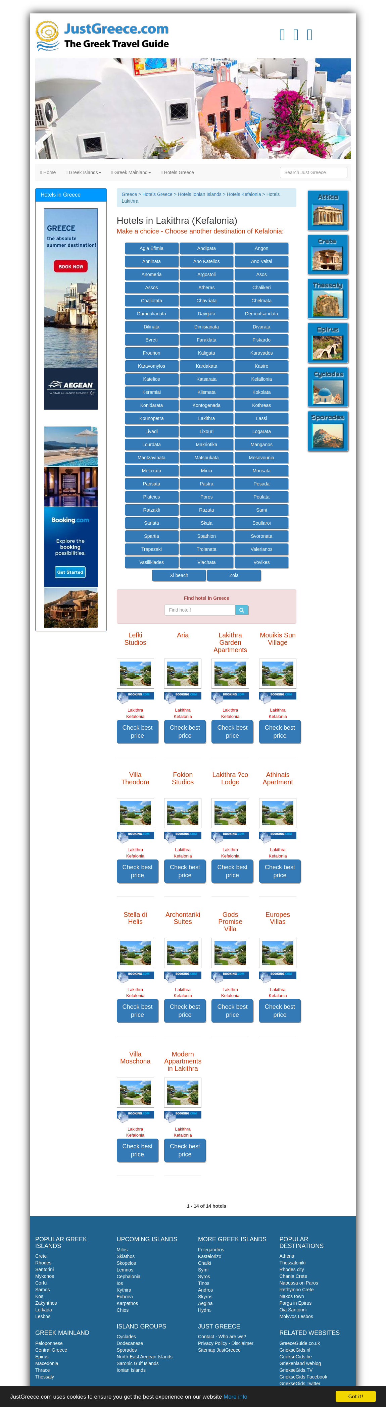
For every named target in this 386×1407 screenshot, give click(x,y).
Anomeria (152, 274)
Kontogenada (207, 405)
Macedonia (46, 1363)
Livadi (151, 431)
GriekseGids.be (296, 1356)
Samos (42, 1289)
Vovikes (261, 562)
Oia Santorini (293, 1309)
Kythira (124, 1290)
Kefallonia (261, 379)
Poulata (262, 497)
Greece (129, 194)
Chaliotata (151, 300)
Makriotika (207, 444)
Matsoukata (206, 457)
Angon (261, 248)
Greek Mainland (131, 172)
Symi (203, 1269)
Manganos (262, 444)
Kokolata (261, 392)
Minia (206, 470)
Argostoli (206, 274)
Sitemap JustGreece (219, 1350)
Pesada (262, 483)
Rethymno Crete (297, 1289)
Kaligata (206, 353)
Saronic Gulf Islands (138, 1363)
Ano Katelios (206, 261)
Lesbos (42, 1316)
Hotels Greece (177, 172)
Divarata (261, 326)
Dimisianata (206, 326)
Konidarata (151, 405)
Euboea (125, 1296)
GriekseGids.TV (296, 1370)
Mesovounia (262, 457)
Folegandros (211, 1249)
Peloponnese (49, 1343)
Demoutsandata (261, 313)
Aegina (205, 1303)
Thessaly (44, 1376)
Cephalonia (129, 1276)
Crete (41, 1256)
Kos (39, 1296)
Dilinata (151, 326)
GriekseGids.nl (295, 1350)
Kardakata (206, 366)
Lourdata (151, 444)
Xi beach (179, 575)
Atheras (206, 287)
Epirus (42, 1356)
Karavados (261, 353)
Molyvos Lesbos (296, 1316)
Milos (122, 1249)
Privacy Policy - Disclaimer (225, 1343)
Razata (206, 510)
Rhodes (43, 1262)
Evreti (152, 340)
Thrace (42, 1370)
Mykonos (44, 1276)
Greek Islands (83, 172)
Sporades (127, 1350)
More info (235, 1397)
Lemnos (125, 1269)
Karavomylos (151, 366)
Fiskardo (261, 340)
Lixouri (206, 431)
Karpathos (127, 1303)
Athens (287, 1256)
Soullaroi (261, 523)
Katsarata (206, 379)
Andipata (206, 248)
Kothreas (261, 405)
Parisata (151, 483)
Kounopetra (151, 418)
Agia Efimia (151, 248)
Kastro (261, 366)
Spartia (151, 536)
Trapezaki (151, 549)
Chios (123, 1310)
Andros (205, 1290)
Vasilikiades (151, 562)
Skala (206, 523)
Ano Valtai (261, 261)
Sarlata (151, 523)
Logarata (261, 431)
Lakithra (206, 418)
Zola (234, 575)
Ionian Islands (131, 1370)
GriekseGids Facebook (303, 1376)
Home (48, 172)
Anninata (151, 261)
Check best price (138, 731)
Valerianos (262, 549)
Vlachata (206, 562)
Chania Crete (293, 1276)
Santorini (44, 1269)
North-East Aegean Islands (145, 1356)
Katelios (151, 379)
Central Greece (51, 1350)
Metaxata (151, 470)
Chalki (204, 1263)
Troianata (206, 549)
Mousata (261, 470)
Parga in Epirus (296, 1303)
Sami (261, 510)
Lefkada (43, 1309)
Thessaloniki (293, 1262)
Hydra (204, 1310)
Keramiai (151, 392)
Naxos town (292, 1296)
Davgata (206, 313)
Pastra (206, 483)
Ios (120, 1283)
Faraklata (206, 340)
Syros (204, 1276)
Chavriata (206, 300)
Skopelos (126, 1263)
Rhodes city (292, 1269)
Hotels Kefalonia (244, 194)
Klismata (207, 392)
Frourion (151, 353)
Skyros (205, 1296)
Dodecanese (130, 1343)
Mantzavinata (151, 457)
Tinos (203, 1283)
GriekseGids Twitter (300, 1383)
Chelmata (261, 300)
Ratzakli (151, 510)
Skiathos (126, 1256)
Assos (151, 287)
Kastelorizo (209, 1256)
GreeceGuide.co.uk (300, 1343)
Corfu (41, 1283)
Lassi (261, 418)
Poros (206, 497)
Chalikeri (261, 287)
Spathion (206, 536)
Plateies (151, 497)
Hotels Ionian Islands (200, 194)
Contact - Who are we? (222, 1336)
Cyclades (126, 1336)
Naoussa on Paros (299, 1283)
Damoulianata (151, 313)
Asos (261, 274)
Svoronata (261, 536)
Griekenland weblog (300, 1363)
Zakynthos (46, 1303)
